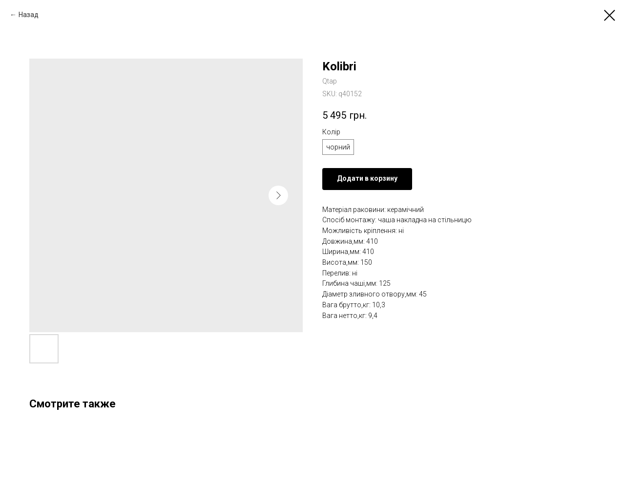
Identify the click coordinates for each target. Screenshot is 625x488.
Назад (29, 15)
